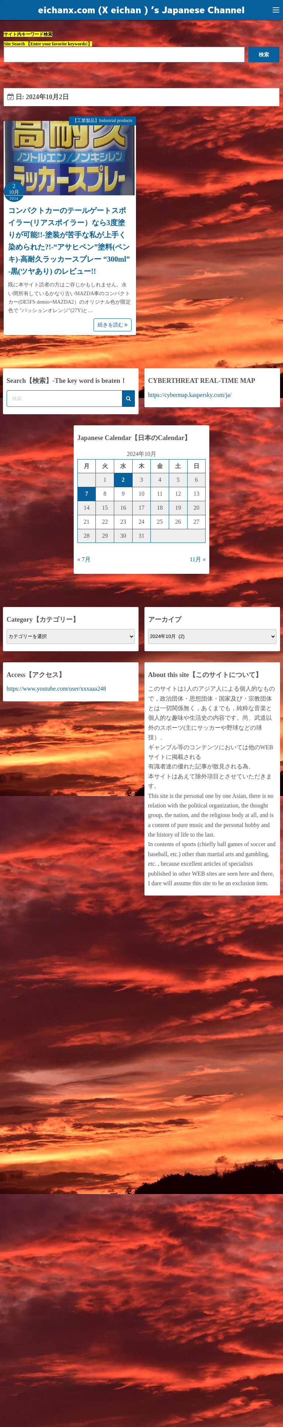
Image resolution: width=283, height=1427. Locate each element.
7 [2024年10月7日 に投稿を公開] (86, 494)
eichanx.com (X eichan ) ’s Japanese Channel (141, 10)
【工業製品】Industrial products (102, 120)
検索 (264, 54)
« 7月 (84, 559)
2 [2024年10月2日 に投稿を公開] (123, 480)
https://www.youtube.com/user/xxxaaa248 (56, 688)
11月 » (198, 559)
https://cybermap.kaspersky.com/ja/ (189, 395)
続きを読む (113, 325)
